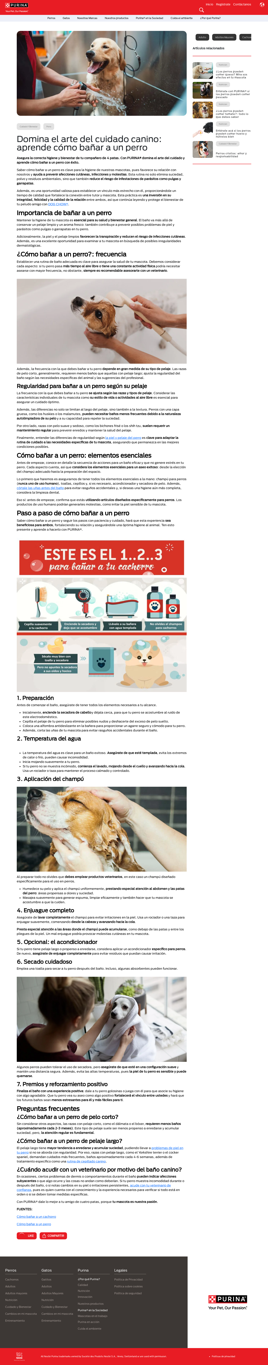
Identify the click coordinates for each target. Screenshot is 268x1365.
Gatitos (46, 1279)
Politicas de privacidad (223, 1356)
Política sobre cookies (128, 1286)
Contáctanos (242, 4)
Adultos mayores (224, 37)
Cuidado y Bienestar (18, 1306)
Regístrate (223, 4)
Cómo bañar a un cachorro (36, 1216)
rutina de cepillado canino (86, 1161)
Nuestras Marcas (87, 18)
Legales (120, 1270)
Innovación (85, 1296)
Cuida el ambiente (182, 18)
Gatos (66, 18)
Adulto (202, 37)
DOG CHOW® (58, 204)
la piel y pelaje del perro (123, 437)
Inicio (209, 4)
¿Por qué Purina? (210, 18)
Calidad (83, 1284)
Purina (83, 1270)
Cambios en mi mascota (21, 1313)
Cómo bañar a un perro (34, 1224)
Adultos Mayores (52, 1293)
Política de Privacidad (128, 1279)
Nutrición (11, 1300)
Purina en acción (88, 1321)
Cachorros (12, 1279)
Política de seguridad (128, 1293)
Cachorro (247, 37)
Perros (51, 18)
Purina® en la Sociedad (149, 18)
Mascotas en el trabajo (92, 1316)
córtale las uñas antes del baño (40, 488)
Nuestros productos (116, 18)
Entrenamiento (15, 1320)
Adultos (10, 1286)
